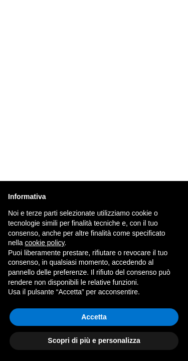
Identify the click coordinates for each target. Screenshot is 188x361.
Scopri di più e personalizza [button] (94, 340)
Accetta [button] (94, 317)
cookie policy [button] (44, 243)
